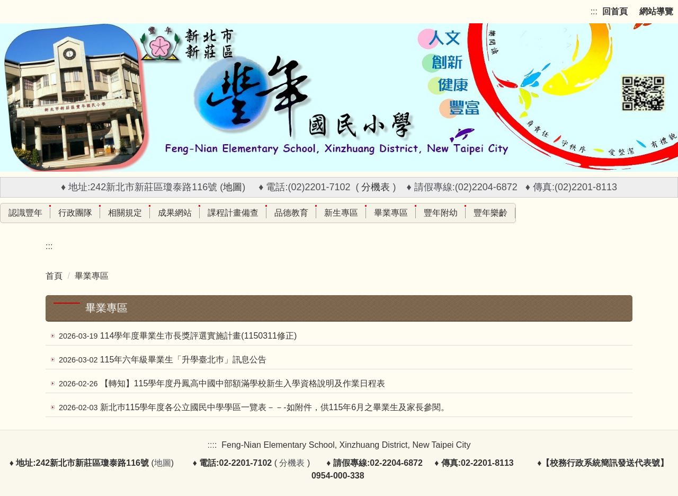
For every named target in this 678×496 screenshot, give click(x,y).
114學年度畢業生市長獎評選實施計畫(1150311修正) (198, 335)
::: (594, 11)
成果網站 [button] (175, 212)
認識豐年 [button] (25, 212)
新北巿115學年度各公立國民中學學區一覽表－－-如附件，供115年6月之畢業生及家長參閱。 (275, 407)
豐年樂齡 (490, 212)
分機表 (375, 187)
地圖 (232, 187)
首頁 (54, 275)
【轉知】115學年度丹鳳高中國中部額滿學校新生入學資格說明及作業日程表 (243, 383)
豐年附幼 (441, 212)
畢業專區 (391, 212)
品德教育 (291, 212)
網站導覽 (656, 11)
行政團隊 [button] (75, 212)
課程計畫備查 (233, 212)
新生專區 (341, 212)
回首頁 (615, 11)
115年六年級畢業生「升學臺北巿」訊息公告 (183, 359)
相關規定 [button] (125, 212)
